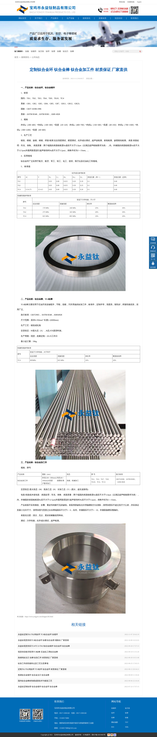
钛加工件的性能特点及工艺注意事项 (33, 663)
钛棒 (72, 51)
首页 (16, 57)
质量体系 (102, 18)
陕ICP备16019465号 (99, 735)
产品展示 (54, 18)
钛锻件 (33, 51)
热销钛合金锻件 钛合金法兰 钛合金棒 (33, 675)
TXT (126, 722)
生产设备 (70, 18)
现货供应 (118, 18)
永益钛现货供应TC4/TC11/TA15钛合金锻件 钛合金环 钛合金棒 (44, 646)
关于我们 (38, 18)
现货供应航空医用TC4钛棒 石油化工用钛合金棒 (38, 652)
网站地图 (114, 722)
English (139, 2)
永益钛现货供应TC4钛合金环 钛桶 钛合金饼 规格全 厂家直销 (43, 640)
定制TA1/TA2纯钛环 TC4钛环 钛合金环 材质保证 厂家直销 (42, 669)
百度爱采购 (130, 2)
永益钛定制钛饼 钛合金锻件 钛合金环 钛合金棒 (37, 687)
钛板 (27, 51)
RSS (112, 727)
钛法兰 (65, 51)
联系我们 (134, 18)
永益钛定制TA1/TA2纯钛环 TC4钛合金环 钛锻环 (38, 634)
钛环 (47, 51)
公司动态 (36, 57)
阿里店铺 (122, 2)
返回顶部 (153, 267)
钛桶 (59, 51)
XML (127, 727)
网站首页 (22, 18)
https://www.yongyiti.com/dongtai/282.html (39, 616)
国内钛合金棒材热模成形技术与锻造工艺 (35, 681)
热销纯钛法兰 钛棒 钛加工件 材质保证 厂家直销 (38, 658)
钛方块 (41, 51)
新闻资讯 (86, 18)
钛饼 (53, 51)
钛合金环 (25, 161)
